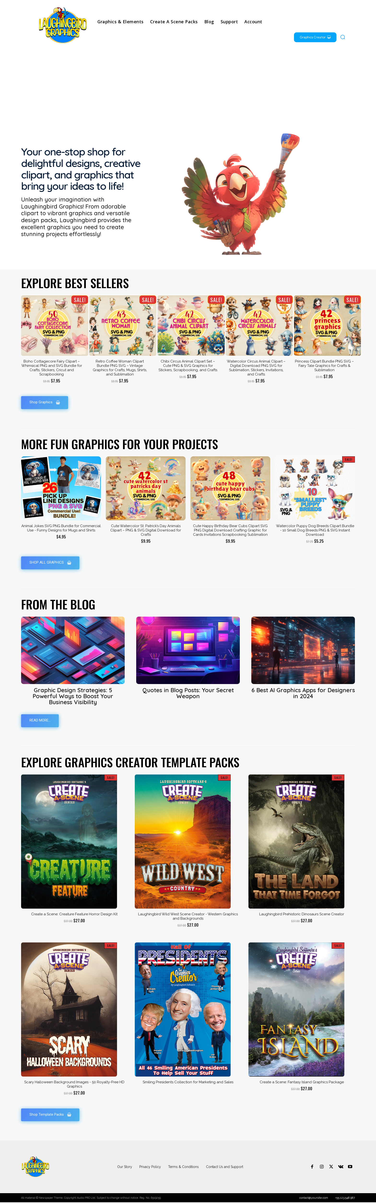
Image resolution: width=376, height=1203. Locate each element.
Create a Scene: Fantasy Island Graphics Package (302, 1082)
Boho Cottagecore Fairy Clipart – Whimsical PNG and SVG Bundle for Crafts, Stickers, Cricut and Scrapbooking (51, 367)
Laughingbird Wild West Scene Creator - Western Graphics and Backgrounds (188, 916)
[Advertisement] (188, 87)
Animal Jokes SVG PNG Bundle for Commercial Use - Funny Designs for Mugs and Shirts (61, 528)
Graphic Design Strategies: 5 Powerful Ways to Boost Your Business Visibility (73, 696)
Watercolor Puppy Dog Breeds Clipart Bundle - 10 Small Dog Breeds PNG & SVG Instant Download (315, 530)
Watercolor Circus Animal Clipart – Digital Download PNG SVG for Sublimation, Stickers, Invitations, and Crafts (256, 367)
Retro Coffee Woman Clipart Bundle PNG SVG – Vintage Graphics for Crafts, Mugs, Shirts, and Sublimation (120, 367)
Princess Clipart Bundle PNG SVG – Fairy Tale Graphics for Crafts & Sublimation (324, 365)
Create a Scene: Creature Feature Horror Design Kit (74, 914)
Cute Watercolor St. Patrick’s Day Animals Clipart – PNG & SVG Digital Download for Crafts (145, 530)
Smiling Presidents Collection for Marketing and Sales (188, 1082)
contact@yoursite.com (313, 1198)
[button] (342, 37)
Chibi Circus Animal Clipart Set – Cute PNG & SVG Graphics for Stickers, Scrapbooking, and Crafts (188, 365)
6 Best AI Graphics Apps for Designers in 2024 (303, 693)
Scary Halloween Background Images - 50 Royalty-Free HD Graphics (74, 1084)
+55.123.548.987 (345, 1198)
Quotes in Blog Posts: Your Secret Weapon (188, 693)
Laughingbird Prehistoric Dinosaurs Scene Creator (301, 914)
